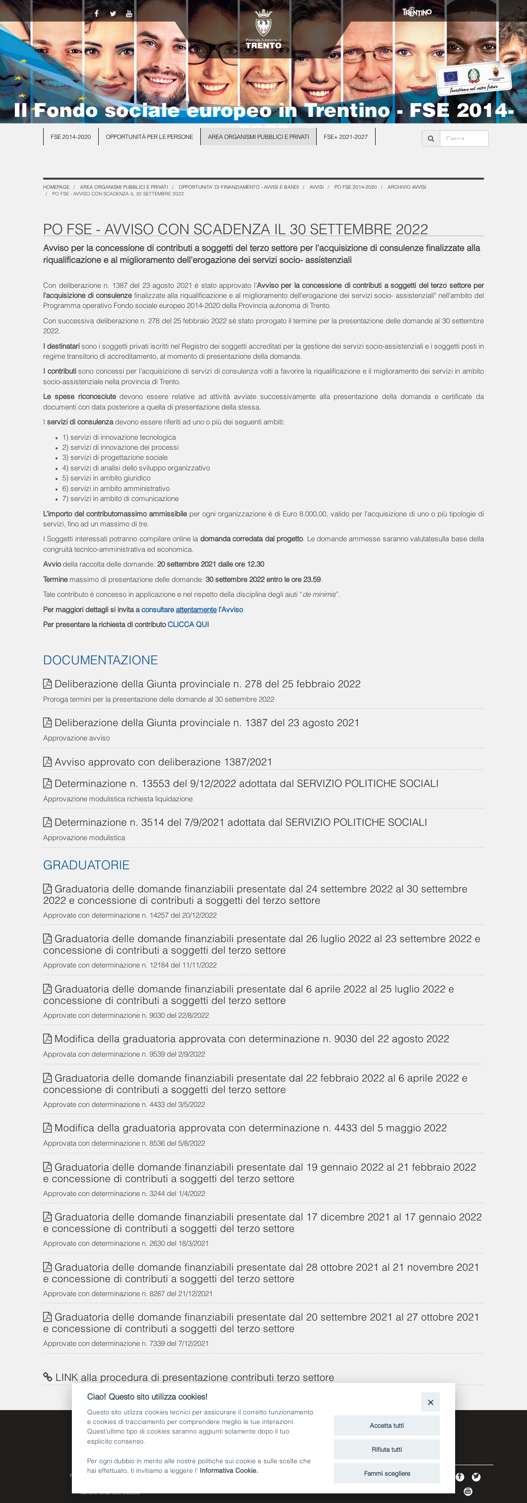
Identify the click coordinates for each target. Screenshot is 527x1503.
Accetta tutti (387, 1424)
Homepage (56, 186)
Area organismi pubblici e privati (258, 136)
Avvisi (316, 186)
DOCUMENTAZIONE (100, 659)
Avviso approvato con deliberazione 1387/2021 (164, 760)
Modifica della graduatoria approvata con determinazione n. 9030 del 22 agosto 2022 (252, 1037)
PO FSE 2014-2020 (355, 186)
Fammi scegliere (387, 1472)
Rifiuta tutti (387, 1448)
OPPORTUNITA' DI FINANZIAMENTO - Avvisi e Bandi (239, 186)
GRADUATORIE (86, 864)
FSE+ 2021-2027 (346, 136)
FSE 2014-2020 (71, 136)
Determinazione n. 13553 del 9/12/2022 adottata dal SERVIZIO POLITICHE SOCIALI (247, 782)
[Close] (430, 1401)
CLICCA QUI (188, 624)
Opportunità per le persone (149, 136)
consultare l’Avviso (192, 609)
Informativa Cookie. (229, 1469)
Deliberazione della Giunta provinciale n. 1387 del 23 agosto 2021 (207, 721)
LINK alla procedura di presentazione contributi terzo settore (195, 1376)
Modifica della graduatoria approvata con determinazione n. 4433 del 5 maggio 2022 (251, 1126)
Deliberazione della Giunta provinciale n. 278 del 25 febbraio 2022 (208, 682)
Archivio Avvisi (407, 186)
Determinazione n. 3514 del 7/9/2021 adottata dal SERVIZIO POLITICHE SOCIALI (241, 821)
